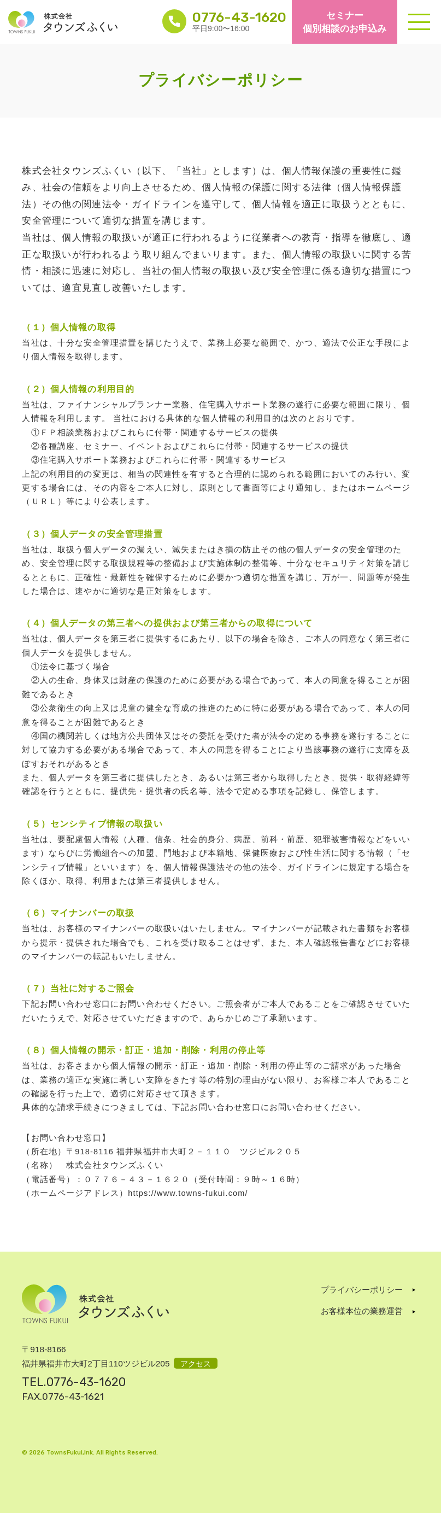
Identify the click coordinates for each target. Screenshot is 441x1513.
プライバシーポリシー (362, 1289)
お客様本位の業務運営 (362, 1311)
